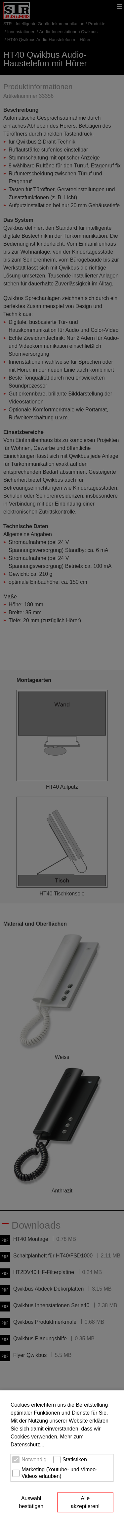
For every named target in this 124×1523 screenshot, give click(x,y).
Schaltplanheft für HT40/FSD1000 (53, 1255)
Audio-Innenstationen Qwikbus (68, 31)
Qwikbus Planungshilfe (40, 1338)
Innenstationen (21, 31)
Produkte (96, 23)
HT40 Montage (30, 1239)
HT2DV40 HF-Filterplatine (43, 1272)
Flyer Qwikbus (30, 1355)
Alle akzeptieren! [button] (85, 1502)
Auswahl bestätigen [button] (31, 1502)
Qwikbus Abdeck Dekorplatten (48, 1289)
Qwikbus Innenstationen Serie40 (51, 1305)
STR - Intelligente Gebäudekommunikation (43, 23)
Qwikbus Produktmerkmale (44, 1322)
